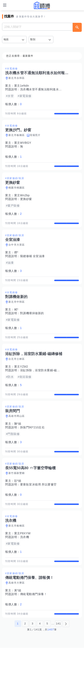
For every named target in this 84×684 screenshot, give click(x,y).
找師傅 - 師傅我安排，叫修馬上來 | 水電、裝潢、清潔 (42, 5)
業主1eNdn (21, 85)
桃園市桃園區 (16, 194)
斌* (16, 324)
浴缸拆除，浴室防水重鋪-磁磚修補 (43, 388)
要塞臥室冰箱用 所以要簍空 (38, 509)
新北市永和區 (16, 78)
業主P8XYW (22, 562)
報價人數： (13, 104)
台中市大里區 (16, 255)
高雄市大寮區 (16, 615)
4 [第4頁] (40, 659)
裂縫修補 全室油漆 (32, 267)
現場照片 (35, 138)
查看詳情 (66, 115)
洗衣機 (24, 566)
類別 (33, 39)
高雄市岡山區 (16, 437)
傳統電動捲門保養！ (33, 626)
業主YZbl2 (21, 384)
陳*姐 (17, 445)
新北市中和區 (16, 316)
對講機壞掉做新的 (32, 327)
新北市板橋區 (16, 138)
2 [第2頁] (25, 659)
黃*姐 (17, 623)
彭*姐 (17, 506)
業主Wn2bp (22, 202)
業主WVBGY (22, 146)
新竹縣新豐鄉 (16, 498)
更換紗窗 (26, 206)
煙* (16, 263)
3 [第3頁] (32, 659)
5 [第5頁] (47, 659)
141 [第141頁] (58, 659)
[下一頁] (65, 659)
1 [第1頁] (17, 659)
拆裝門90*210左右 (32, 449)
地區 (6, 39)
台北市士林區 (16, 377)
